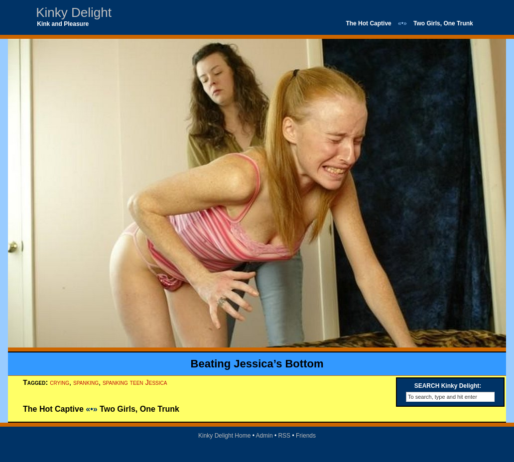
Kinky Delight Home (224, 435)
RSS (284, 435)
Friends (306, 435)
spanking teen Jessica (135, 382)
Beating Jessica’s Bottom (257, 363)
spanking (86, 382)
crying (59, 382)
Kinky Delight (74, 12)
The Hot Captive (368, 23)
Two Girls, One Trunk (443, 23)
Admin (264, 435)
